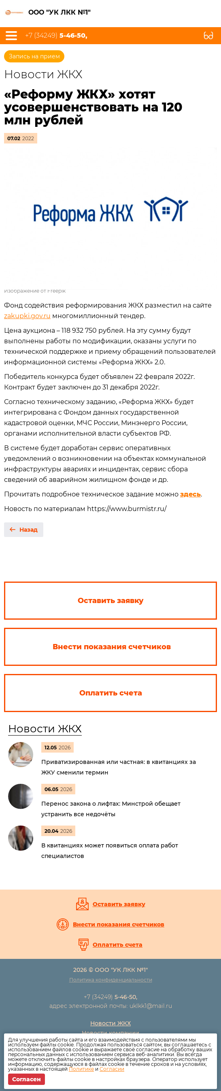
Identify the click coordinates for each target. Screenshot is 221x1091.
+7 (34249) (56, 35)
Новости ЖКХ (45, 728)
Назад (28, 529)
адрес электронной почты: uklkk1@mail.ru (110, 1006)
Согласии (112, 1069)
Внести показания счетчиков (118, 924)
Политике (81, 1069)
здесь (190, 494)
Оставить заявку (119, 904)
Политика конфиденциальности (110, 980)
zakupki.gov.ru (27, 316)
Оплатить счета (117, 945)
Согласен (26, 1079)
